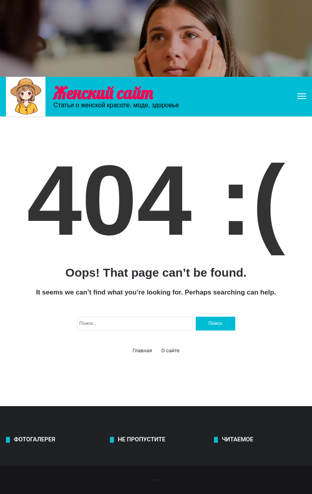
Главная (142, 350)
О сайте (170, 350)
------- (156, 480)
